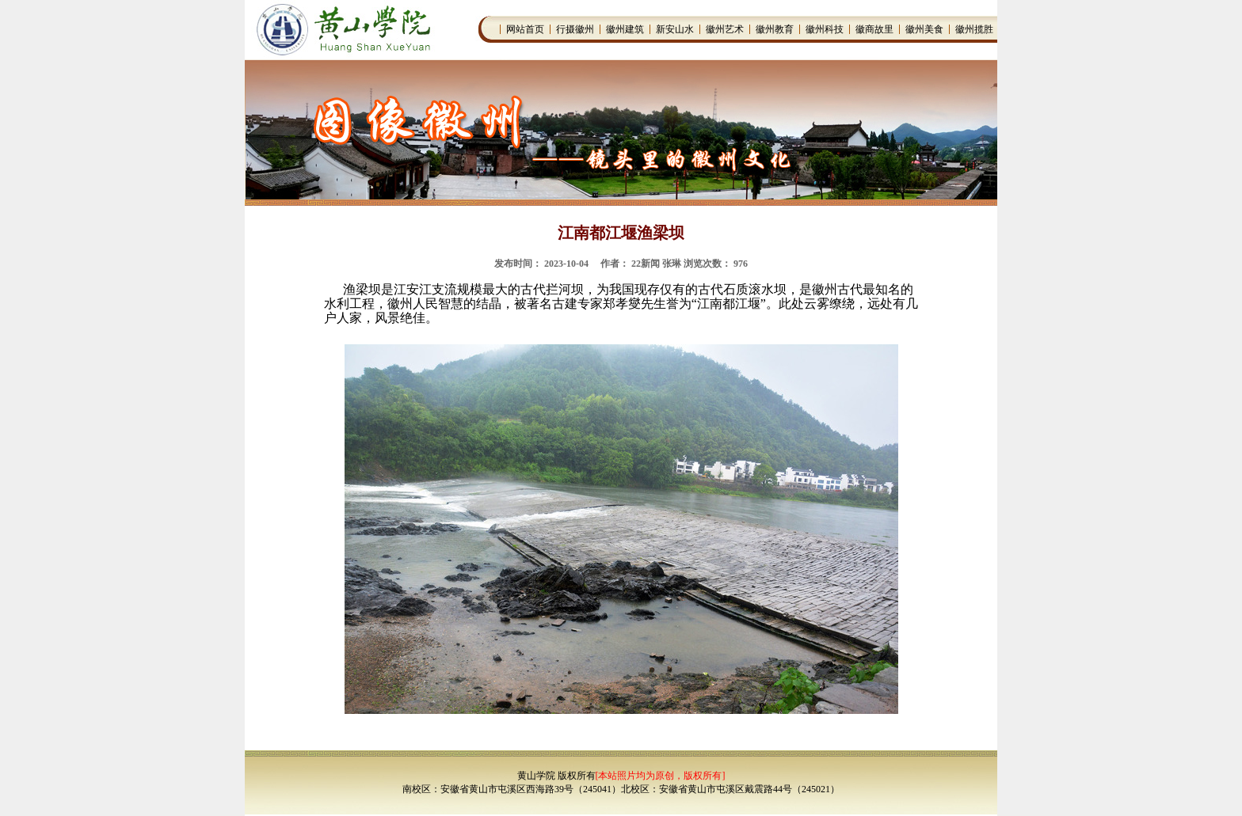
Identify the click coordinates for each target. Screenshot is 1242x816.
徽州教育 (775, 29)
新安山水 (675, 29)
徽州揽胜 (974, 29)
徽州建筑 (625, 29)
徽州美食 (924, 29)
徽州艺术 (725, 29)
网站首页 (525, 29)
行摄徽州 (575, 29)
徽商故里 (874, 29)
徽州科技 (825, 29)
